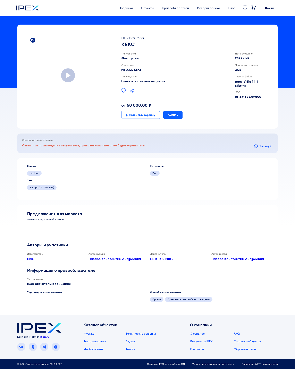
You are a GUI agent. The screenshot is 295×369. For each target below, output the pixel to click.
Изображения (93, 349)
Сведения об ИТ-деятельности (260, 364)
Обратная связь (245, 349)
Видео (130, 341)
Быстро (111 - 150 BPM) (42, 187)
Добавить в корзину (140, 115)
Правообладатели (175, 8)
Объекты (147, 8)
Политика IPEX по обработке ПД (166, 364)
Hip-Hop (34, 173)
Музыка (89, 333)
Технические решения (141, 333)
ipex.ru (44, 336)
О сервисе (197, 333)
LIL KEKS (157, 259)
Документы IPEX (201, 341)
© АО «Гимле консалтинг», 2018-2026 (39, 364)
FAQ (237, 333)
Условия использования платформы (213, 364)
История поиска (208, 8)
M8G (30, 259)
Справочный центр (247, 341)
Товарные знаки (95, 341)
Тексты (130, 349)
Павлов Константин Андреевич (114, 259)
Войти (269, 8)
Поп (154, 173)
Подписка (126, 8)
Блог (231, 8)
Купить (173, 115)
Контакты (197, 349)
